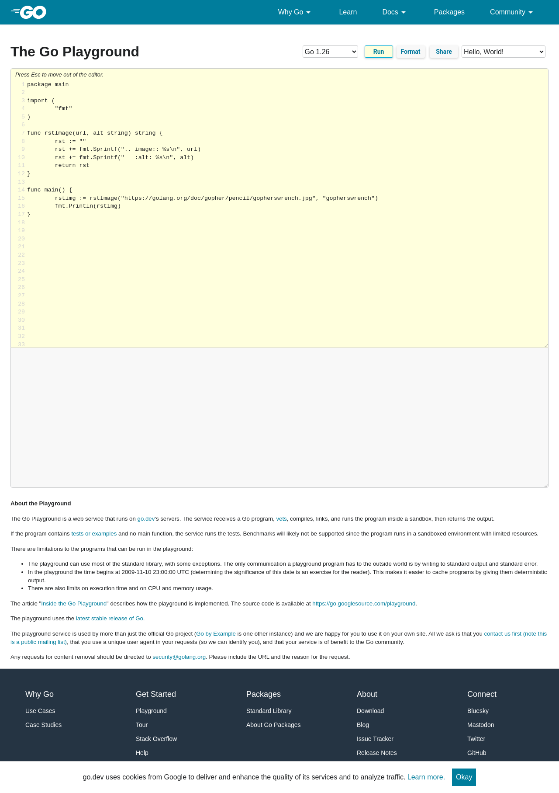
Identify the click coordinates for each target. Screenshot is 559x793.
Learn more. (426, 777)
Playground (151, 710)
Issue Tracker (375, 738)
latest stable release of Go (109, 618)
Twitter (476, 738)
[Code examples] (503, 51)
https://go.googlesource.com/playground (363, 603)
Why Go (296, 12)
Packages (449, 12)
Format (411, 51)
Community (513, 12)
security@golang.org (179, 657)
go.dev (146, 518)
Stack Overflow (156, 738)
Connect (482, 694)
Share (444, 51)
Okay (464, 777)
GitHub (477, 752)
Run (378, 51)
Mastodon (480, 724)
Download (370, 710)
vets (281, 518)
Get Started (156, 694)
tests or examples (94, 533)
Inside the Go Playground (74, 603)
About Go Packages (273, 724)
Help (142, 752)
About (367, 694)
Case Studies (43, 724)
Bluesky (478, 710)
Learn (348, 12)
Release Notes (377, 752)
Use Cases (40, 710)
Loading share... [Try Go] (287, 214)
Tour (142, 724)
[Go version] (330, 51)
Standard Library (269, 710)
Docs (395, 12)
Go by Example (216, 633)
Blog (363, 724)
